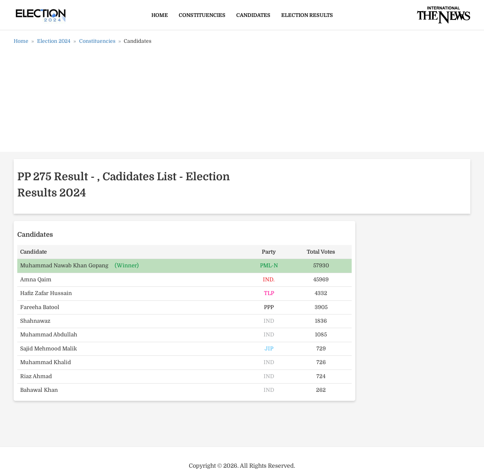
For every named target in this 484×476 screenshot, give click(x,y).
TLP (269, 293)
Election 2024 (53, 41)
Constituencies (202, 15)
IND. (269, 279)
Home (159, 15)
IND (269, 321)
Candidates (253, 15)
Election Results (307, 15)
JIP (269, 348)
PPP (269, 307)
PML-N (269, 265)
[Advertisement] (242, 101)
